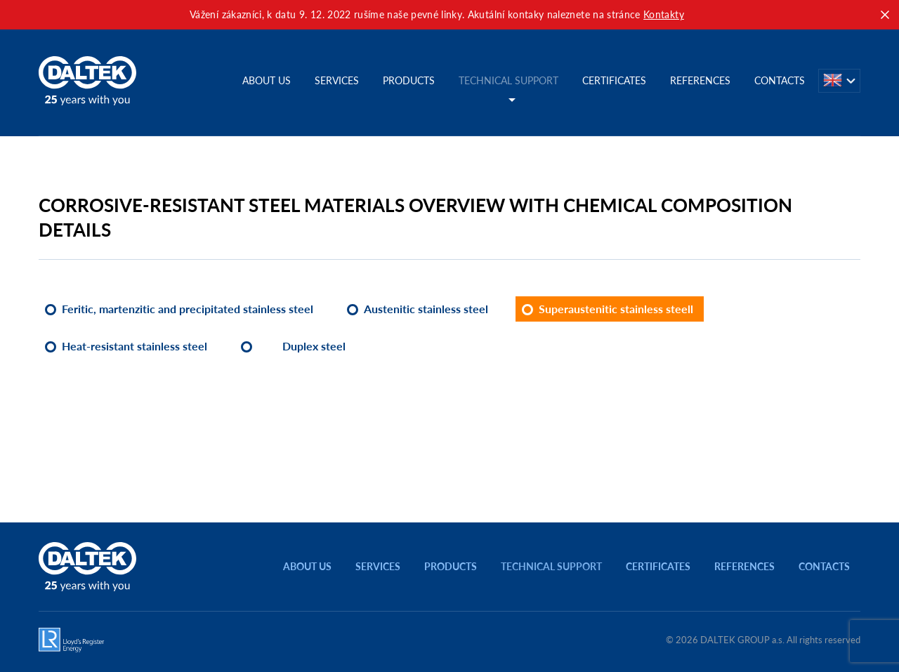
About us (266, 80)
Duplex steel (314, 346)
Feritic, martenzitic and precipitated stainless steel (187, 309)
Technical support (508, 80)
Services (337, 80)
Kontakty (663, 14)
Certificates (614, 80)
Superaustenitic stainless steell (616, 309)
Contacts (779, 80)
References (700, 80)
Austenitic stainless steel (426, 309)
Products (409, 80)
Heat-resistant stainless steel (134, 346)
